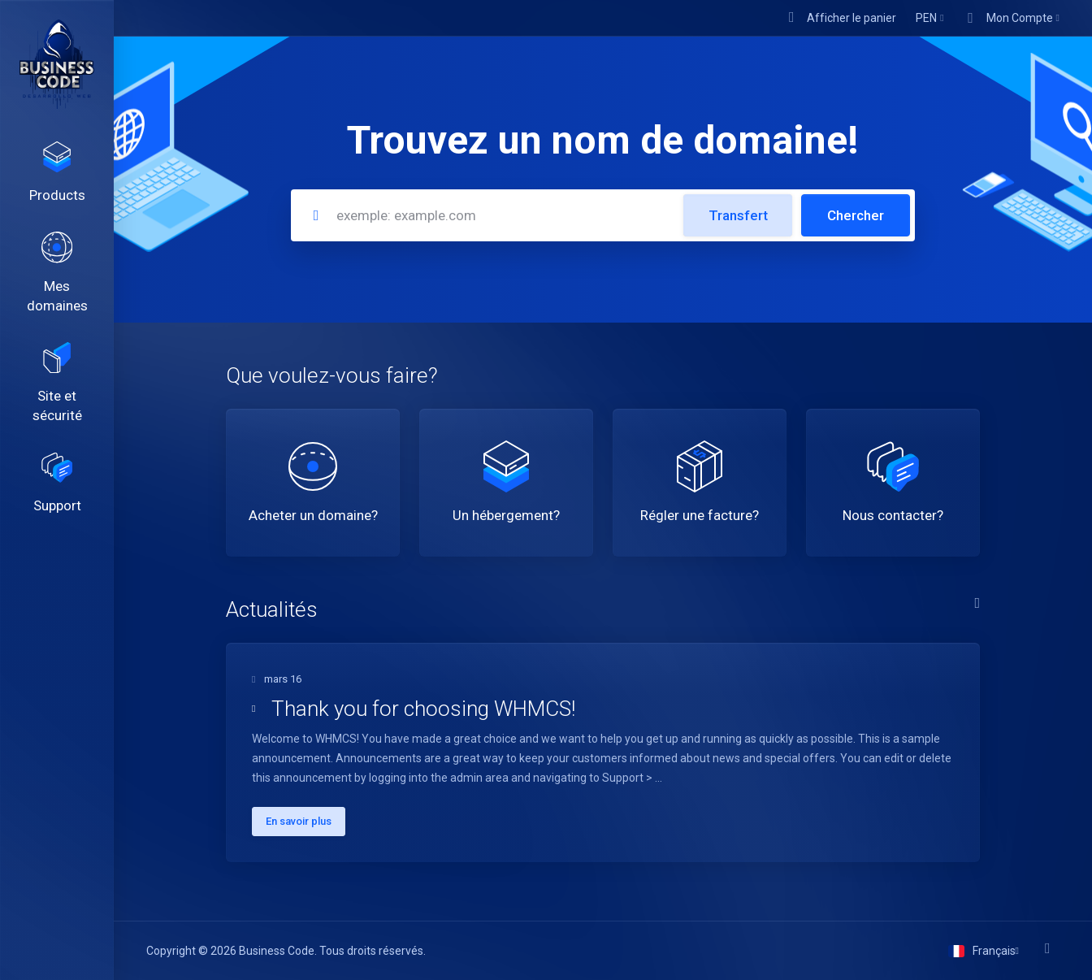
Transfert (738, 215)
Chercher (855, 215)
